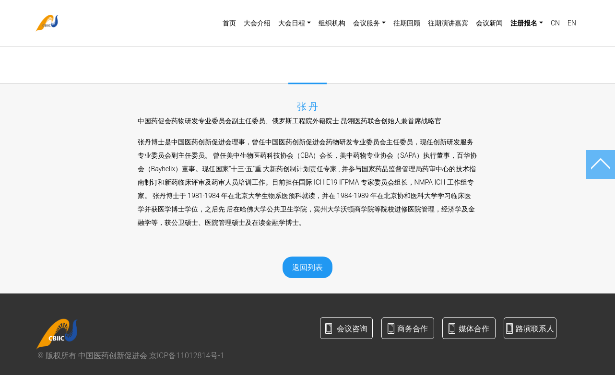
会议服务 (366, 23)
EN (572, 23)
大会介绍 (257, 23)
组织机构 (332, 23)
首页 (229, 23)
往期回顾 (406, 23)
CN (555, 23)
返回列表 (307, 267)
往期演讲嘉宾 (448, 23)
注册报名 (523, 23)
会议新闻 (489, 23)
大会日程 (291, 23)
